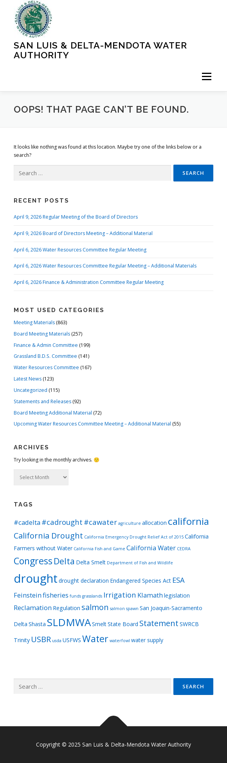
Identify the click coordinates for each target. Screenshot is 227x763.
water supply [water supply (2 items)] (147, 640)
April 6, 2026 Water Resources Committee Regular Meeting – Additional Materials (105, 265)
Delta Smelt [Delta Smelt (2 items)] (91, 562)
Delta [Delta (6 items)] (64, 561)
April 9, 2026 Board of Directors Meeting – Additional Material (83, 233)
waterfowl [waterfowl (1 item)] (120, 640)
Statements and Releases (42, 401)
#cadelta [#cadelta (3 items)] (27, 522)
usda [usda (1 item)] (56, 640)
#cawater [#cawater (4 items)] (100, 522)
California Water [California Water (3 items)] (151, 547)
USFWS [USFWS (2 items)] (72, 640)
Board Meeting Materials (42, 333)
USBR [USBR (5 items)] (41, 639)
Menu (206, 76)
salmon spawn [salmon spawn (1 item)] (124, 608)
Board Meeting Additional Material (53, 412)
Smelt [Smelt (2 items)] (99, 624)
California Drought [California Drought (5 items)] (48, 535)
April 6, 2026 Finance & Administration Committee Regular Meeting (89, 282)
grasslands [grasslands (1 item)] (92, 596)
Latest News (27, 378)
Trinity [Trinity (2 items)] (22, 640)
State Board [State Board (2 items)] (123, 624)
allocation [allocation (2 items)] (154, 522)
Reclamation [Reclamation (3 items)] (33, 607)
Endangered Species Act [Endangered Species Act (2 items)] (140, 580)
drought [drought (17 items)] (36, 578)
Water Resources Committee (46, 367)
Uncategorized (30, 390)
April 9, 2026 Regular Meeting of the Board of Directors (76, 217)
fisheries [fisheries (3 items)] (55, 595)
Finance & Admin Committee (46, 345)
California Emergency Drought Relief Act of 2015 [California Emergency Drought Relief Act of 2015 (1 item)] (134, 537)
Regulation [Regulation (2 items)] (66, 608)
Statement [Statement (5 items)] (158, 623)
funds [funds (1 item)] (75, 596)
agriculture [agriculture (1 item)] (129, 523)
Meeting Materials (34, 322)
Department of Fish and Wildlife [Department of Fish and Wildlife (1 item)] (140, 563)
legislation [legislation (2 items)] (177, 595)
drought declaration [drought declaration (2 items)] (84, 580)
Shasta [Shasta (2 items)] (37, 624)
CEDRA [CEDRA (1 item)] (184, 548)
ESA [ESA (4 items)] (178, 580)
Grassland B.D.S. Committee (45, 356)
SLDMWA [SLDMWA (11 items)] (69, 622)
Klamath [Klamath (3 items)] (150, 595)
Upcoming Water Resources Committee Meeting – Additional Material (92, 423)
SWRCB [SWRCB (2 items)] (189, 624)
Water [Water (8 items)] (95, 638)
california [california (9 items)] (188, 521)
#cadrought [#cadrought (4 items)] (62, 522)
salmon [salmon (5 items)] (95, 607)
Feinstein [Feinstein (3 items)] (27, 595)
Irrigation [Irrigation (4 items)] (119, 595)
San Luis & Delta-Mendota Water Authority (100, 49)
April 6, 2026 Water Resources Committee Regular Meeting (80, 249)
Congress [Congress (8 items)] (33, 561)
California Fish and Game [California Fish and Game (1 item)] (99, 548)
